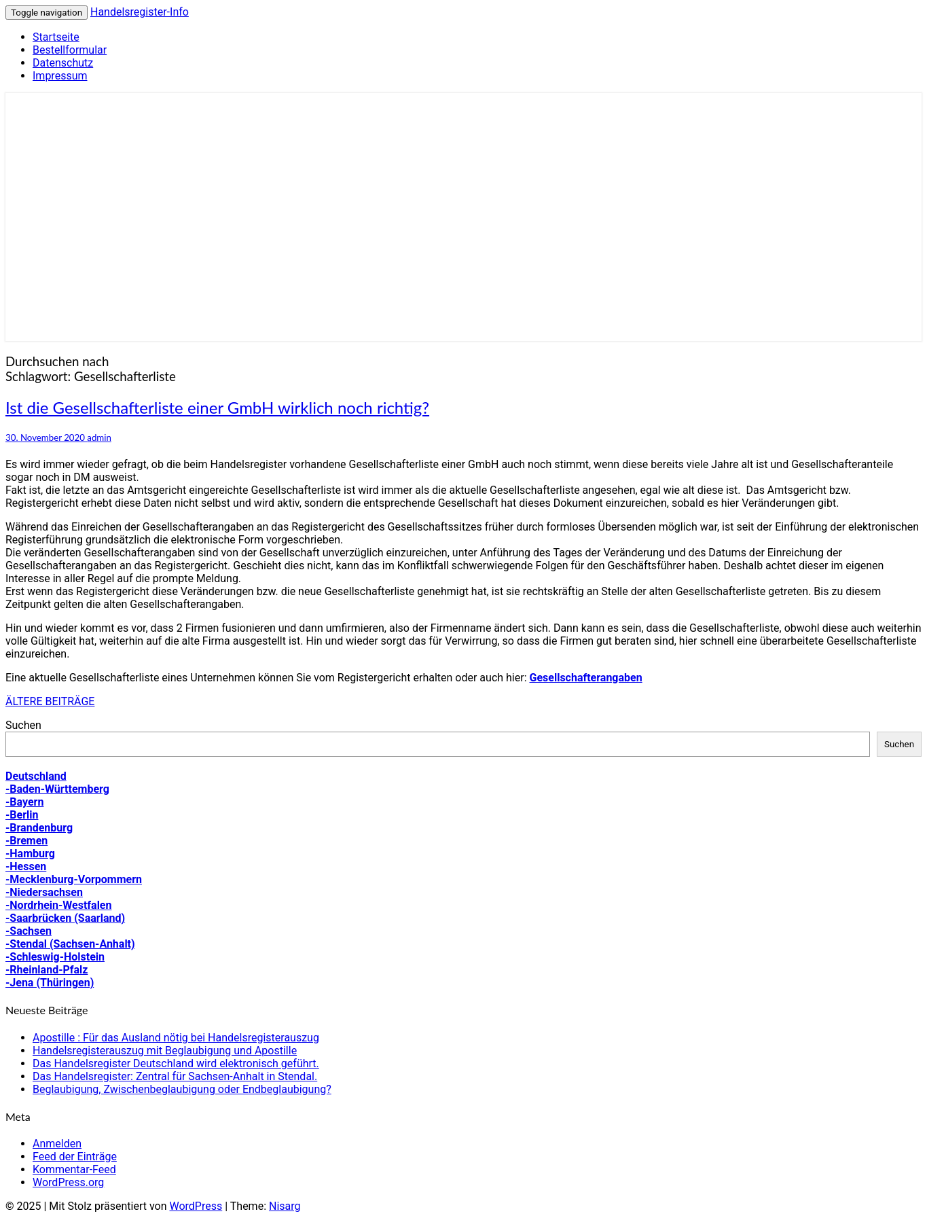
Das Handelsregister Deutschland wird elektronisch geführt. (176, 1063)
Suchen (23, 725)
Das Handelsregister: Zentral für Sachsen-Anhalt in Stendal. (175, 1076)
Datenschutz (63, 62)
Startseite (56, 37)
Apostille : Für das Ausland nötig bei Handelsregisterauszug (176, 1037)
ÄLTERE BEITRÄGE (49, 701)
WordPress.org (68, 1182)
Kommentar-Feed (74, 1169)
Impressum (60, 75)
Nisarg (285, 1206)
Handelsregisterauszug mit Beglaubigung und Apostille (165, 1050)
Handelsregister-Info (139, 11)
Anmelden (57, 1143)
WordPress (195, 1206)
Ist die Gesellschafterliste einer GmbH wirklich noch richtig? (217, 407)
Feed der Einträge (75, 1156)
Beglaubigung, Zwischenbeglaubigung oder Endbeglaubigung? (182, 1089)
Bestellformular (70, 49)
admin (99, 437)
